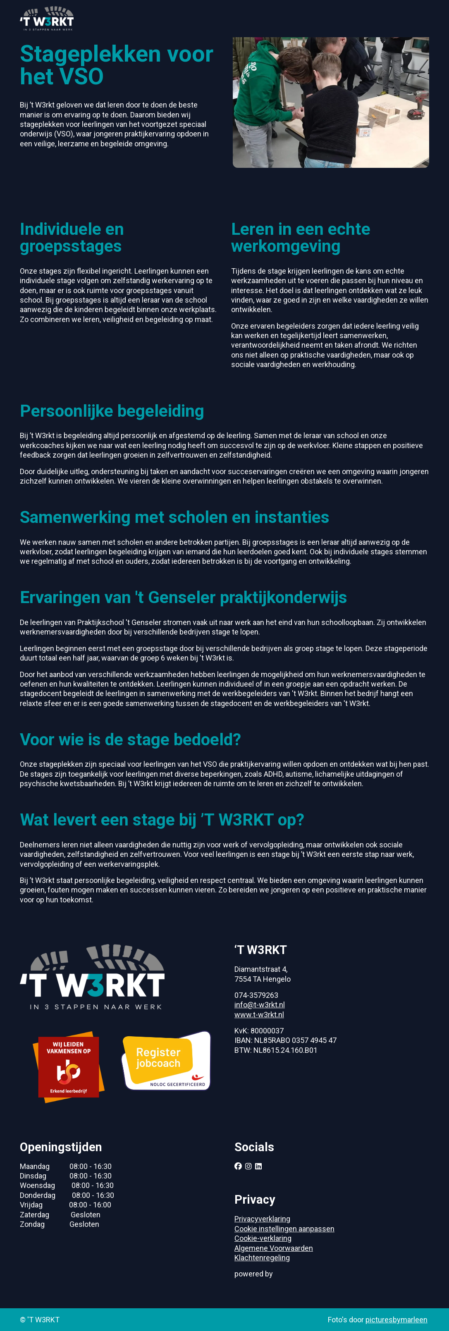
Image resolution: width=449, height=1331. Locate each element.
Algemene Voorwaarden (273, 1248)
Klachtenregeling (262, 1257)
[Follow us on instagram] (248, 1166)
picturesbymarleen (396, 1319)
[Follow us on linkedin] (258, 1166)
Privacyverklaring (262, 1218)
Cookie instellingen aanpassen (284, 1228)
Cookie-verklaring (262, 1238)
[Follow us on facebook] (238, 1166)
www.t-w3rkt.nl (259, 1014)
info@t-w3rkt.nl (259, 1004)
